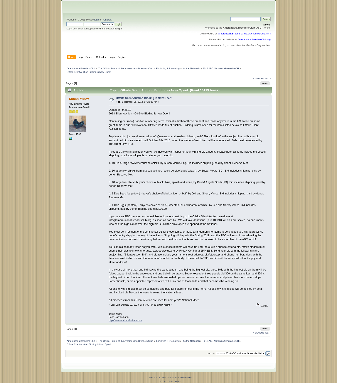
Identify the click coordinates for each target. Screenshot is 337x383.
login (96, 19)
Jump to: (211, 353)
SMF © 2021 (168, 377)
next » (268, 78)
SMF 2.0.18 (154, 377)
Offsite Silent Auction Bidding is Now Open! (144, 98)
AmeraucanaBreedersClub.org (254, 39)
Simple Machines (183, 377)
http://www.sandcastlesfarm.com (125, 320)
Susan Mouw (79, 98)
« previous (258, 78)
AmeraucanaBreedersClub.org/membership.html (244, 33)
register (107, 19)
